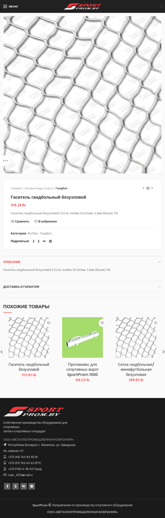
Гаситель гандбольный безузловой (29, 367)
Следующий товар (152, 188)
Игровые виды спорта (38, 188)
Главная (16, 188)
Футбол (33, 233)
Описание (11, 262)
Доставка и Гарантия (21, 287)
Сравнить (22, 221)
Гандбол (61, 188)
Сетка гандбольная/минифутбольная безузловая (136, 369)
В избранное (47, 221)
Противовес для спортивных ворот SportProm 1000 (82, 369)
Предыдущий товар (143, 188)
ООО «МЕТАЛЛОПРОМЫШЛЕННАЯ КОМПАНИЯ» (38, 439)
